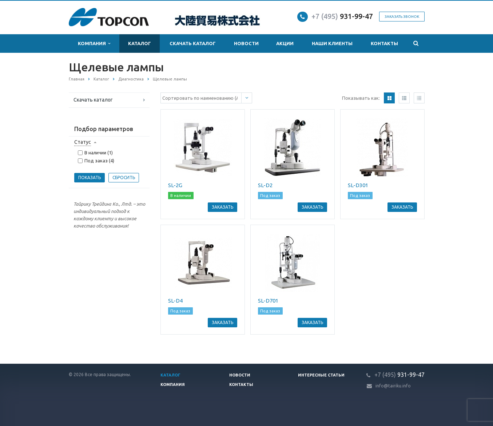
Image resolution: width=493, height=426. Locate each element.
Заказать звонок (402, 17)
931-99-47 (342, 16)
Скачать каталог (193, 43)
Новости (246, 43)
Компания (94, 43)
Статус (82, 142)
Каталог (139, 43)
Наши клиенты (332, 43)
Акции (285, 43)
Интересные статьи (321, 375)
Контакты (384, 43)
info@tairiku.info (393, 385)
